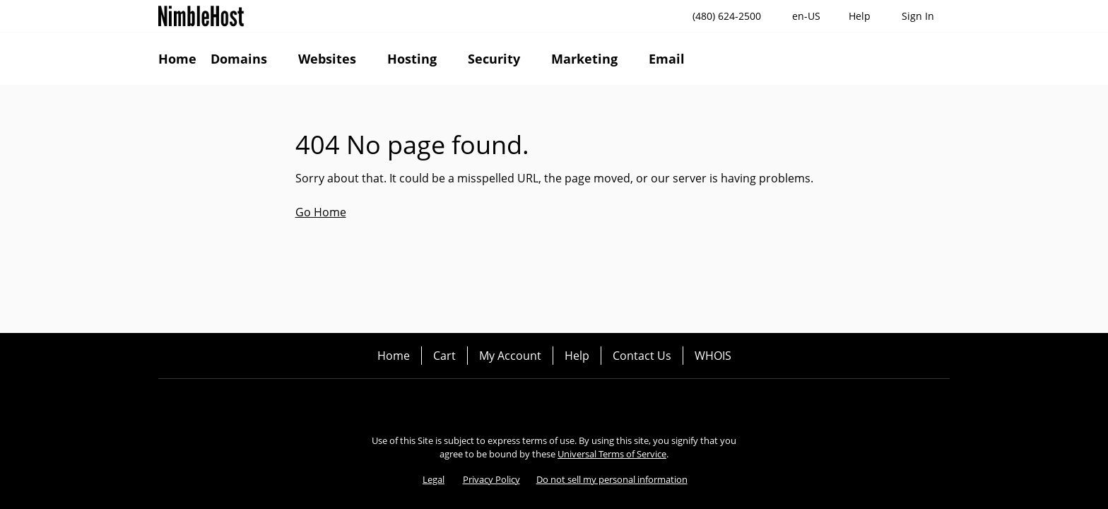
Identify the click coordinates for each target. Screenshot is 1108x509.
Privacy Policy (491, 479)
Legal (433, 479)
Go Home (320, 212)
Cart (444, 355)
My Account (510, 355)
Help (577, 355)
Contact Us (642, 355)
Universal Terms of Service (612, 453)
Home (393, 355)
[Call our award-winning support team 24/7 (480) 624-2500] (859, 16)
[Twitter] (554, 403)
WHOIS (713, 355)
